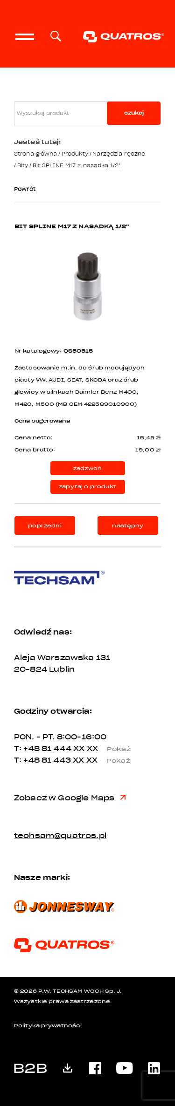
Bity (22, 165)
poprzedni (44, 526)
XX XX (105, 748)
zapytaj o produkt (87, 487)
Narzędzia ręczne (118, 153)
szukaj (134, 113)
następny (127, 526)
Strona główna (35, 153)
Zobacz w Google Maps (70, 798)
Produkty (75, 153)
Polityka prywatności (48, 1026)
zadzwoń (87, 468)
